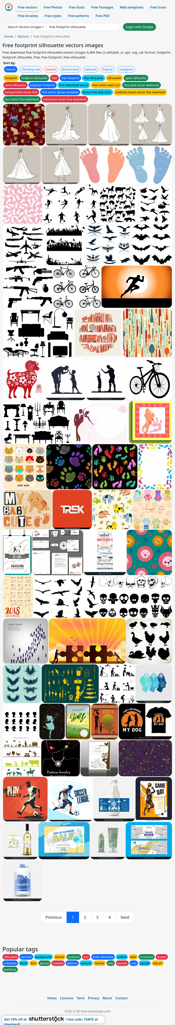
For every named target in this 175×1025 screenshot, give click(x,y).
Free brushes (28, 16)
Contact (121, 998)
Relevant (91, 69)
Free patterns (78, 16)
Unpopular (126, 69)
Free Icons (158, 7)
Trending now (31, 69)
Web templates (131, 7)
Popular (108, 69)
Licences (66, 998)
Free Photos (52, 7)
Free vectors (27, 7)
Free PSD (102, 16)
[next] (125, 917)
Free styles (53, 16)
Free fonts (77, 7)
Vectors (23, 36)
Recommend (70, 69)
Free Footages (102, 7)
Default (11, 69)
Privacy (93, 998)
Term (81, 998)
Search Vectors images (24, 27)
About (107, 998)
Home (8, 36)
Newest (51, 69)
